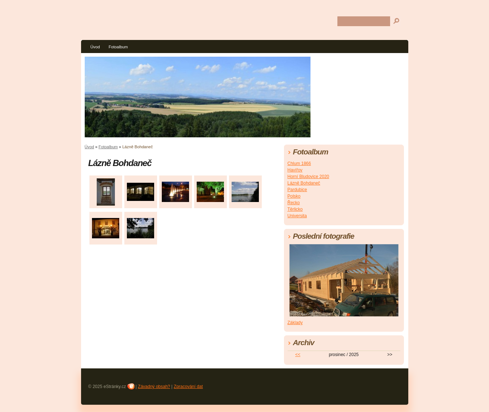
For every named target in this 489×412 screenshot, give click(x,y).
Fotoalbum (118, 47)
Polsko (294, 196)
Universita (297, 215)
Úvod (95, 47)
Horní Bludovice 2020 (308, 176)
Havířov (295, 170)
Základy (295, 322)
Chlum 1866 (299, 163)
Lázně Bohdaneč (304, 183)
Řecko (294, 202)
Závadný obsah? (154, 386)
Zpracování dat (188, 386)
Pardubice (297, 189)
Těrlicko (295, 209)
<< (297, 354)
